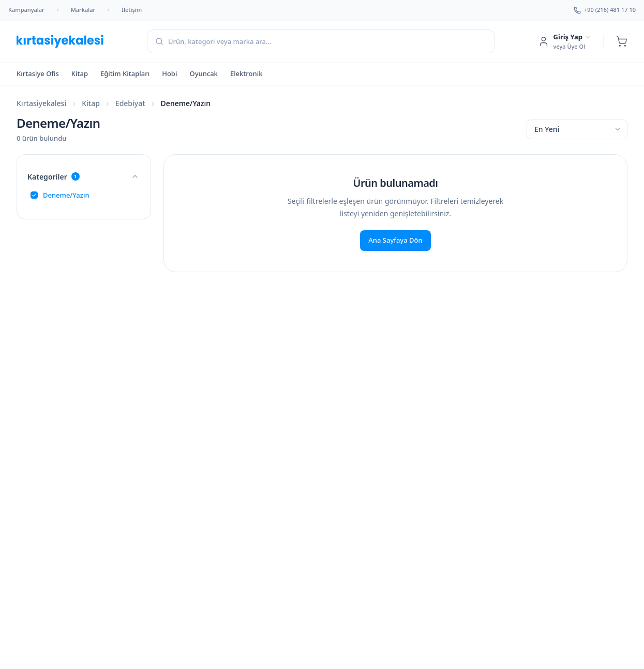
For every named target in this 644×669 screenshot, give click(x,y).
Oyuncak (203, 73)
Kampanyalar (26, 9)
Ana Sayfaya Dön (395, 240)
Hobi (169, 73)
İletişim (132, 9)
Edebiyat (130, 103)
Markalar (83, 9)
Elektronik (246, 73)
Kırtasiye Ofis (38, 73)
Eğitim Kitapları (124, 73)
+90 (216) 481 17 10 (605, 9)
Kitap (79, 73)
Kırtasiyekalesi (41, 103)
